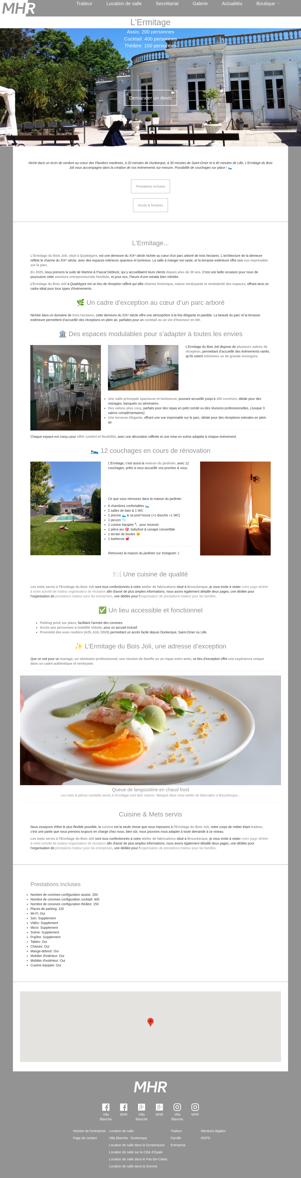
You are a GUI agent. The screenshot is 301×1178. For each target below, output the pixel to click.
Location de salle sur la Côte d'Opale (135, 1152)
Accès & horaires (150, 205)
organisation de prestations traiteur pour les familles (178, 596)
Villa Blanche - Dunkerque (128, 1138)
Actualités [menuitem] (232, 3)
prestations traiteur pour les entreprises (83, 596)
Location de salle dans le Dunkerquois (137, 1145)
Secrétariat (167, 3)
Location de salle (124, 3)
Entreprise (178, 1145)
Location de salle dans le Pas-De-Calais (138, 1159)
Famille (176, 1138)
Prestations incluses (150, 186)
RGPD (205, 1138)
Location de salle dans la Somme (133, 1166)
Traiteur (84, 3)
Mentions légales (213, 1131)
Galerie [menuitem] (200, 3)
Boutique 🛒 (269, 3)
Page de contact (85, 1138)
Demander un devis (150, 98)
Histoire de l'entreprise (89, 1131)
